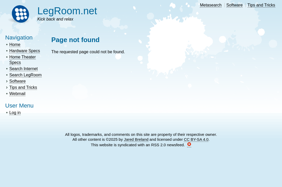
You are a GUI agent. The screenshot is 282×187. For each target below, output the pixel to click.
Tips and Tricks (261, 5)
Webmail (17, 93)
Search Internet (23, 68)
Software (234, 5)
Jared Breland (136, 139)
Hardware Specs (24, 51)
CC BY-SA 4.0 (196, 139)
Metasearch (211, 5)
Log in (15, 112)
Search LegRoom (25, 75)
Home (14, 44)
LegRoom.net (67, 10)
